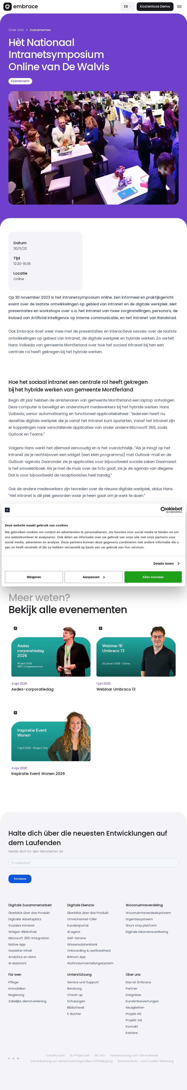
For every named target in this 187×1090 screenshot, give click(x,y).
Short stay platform (141, 925)
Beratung (74, 988)
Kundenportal (77, 925)
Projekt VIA (134, 1020)
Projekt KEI (133, 1014)
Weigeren (34, 577)
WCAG (100, 1055)
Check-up (75, 995)
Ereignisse (133, 995)
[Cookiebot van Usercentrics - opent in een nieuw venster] (163, 510)
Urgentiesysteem (139, 919)
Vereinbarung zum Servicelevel (134, 1055)
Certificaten (55, 1055)
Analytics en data (22, 957)
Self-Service (76, 938)
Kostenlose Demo (155, 6)
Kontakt (132, 1026)
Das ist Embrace (138, 982)
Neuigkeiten (135, 1007)
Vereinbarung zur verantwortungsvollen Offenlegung (72, 1061)
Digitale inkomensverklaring (147, 931)
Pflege (13, 982)
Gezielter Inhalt (20, 950)
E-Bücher (74, 1014)
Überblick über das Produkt (29, 913)
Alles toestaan (153, 577)
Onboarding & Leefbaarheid (89, 950)
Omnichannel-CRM (81, 919)
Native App (17, 944)
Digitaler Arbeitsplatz (24, 919)
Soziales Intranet (21, 925)
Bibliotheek (75, 1007)
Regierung (16, 995)
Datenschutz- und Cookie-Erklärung (146, 1061)
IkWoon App (76, 957)
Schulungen (76, 1001)
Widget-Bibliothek (22, 931)
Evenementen (40, 30)
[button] (128, 6)
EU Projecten (79, 1055)
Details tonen (164, 563)
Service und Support (83, 982)
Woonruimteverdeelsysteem (148, 913)
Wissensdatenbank (82, 944)
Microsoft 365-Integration (28, 938)
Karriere (132, 1033)
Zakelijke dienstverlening (27, 1001)
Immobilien (16, 988)
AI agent (73, 931)
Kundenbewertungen (142, 1001)
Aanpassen (94, 577)
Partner (131, 988)
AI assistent (17, 963)
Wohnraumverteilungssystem (90, 963)
